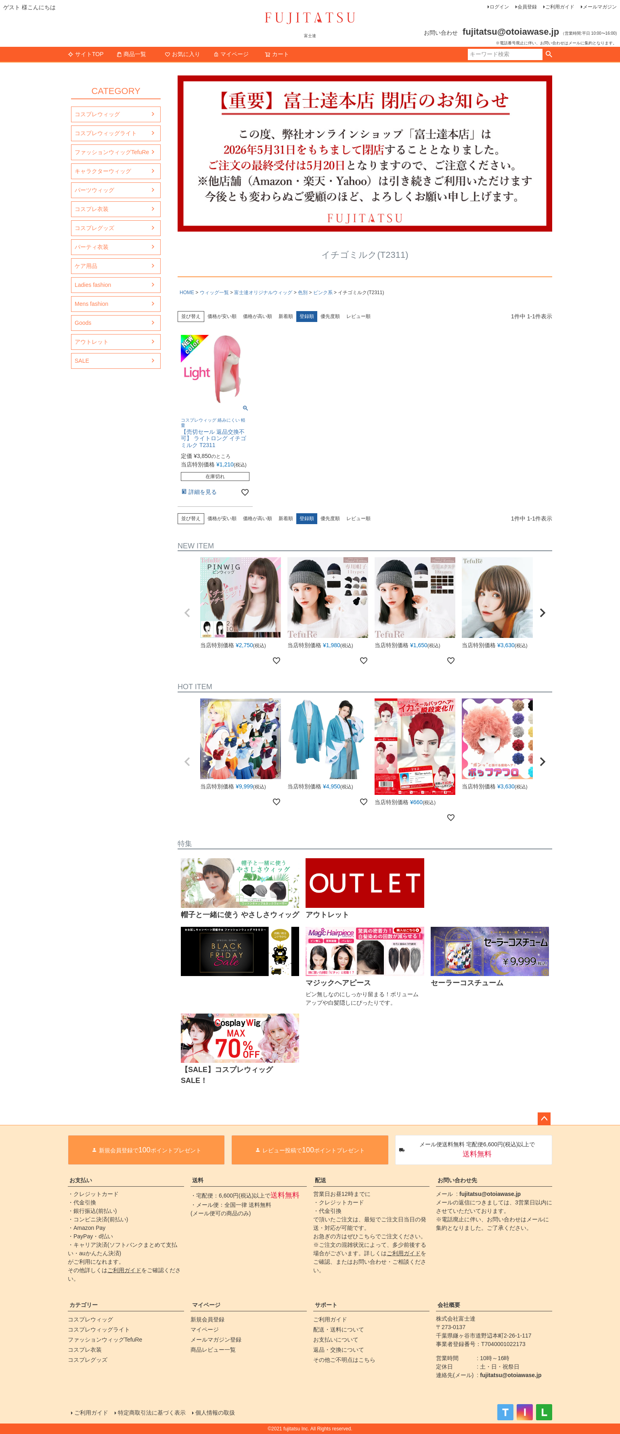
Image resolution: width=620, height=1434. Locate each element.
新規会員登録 (207, 1319)
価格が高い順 (257, 316)
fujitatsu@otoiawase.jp (490, 1194)
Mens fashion (91, 304)
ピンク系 (323, 292)
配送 (320, 1180)
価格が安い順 (222, 316)
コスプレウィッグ (97, 114)
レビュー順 (358, 316)
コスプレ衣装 (92, 209)
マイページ (231, 54)
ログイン (499, 7)
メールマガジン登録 (216, 1339)
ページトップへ (544, 1118)
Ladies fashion (93, 285)
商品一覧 (131, 54)
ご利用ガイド (559, 7)
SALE (82, 360)
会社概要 (449, 1305)
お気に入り (182, 54)
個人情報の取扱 (215, 1412)
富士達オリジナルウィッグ (263, 292)
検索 (548, 54)
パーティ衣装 (92, 247)
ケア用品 (86, 266)
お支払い (80, 1180)
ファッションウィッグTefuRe (112, 152)
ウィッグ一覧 (214, 292)
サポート (326, 1305)
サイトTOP (86, 54)
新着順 (286, 316)
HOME (187, 292)
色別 (303, 292)
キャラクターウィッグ (103, 171)
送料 (197, 1180)
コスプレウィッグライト (106, 133)
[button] (187, 613)
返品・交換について (338, 1349)
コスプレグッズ (94, 228)
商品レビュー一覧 (213, 1349)
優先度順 (330, 316)
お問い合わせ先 (457, 1180)
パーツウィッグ (94, 190)
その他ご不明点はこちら (344, 1360)
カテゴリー (83, 1305)
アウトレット (92, 342)
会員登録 (527, 7)
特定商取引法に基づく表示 (152, 1412)
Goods (83, 323)
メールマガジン (600, 7)
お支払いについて (335, 1339)
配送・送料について (338, 1329)
